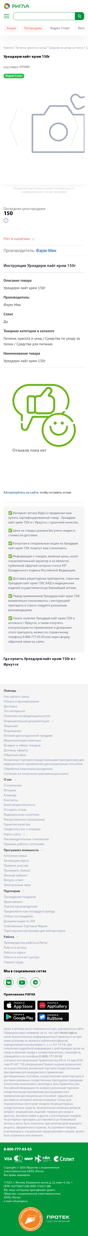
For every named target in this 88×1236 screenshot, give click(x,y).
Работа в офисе (15, 953)
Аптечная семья (15, 856)
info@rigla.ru (20, 1201)
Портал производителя (20, 906)
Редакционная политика (21, 815)
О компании (13, 785)
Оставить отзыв (15, 810)
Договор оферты (16, 750)
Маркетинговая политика (22, 740)
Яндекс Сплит (60, 28)
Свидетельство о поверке (22, 829)
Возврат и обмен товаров (22, 745)
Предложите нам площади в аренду (29, 911)
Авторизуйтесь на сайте (21, 492)
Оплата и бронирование (21, 701)
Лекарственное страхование (24, 820)
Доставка (10, 706)
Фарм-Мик (46, 251)
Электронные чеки (17, 885)
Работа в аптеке (15, 948)
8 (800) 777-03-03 (50, 1056)
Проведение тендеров (20, 897)
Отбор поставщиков (18, 916)
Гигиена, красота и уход (30, 48)
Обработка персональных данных (28, 769)
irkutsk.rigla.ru (68, 1032)
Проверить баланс (17, 870)
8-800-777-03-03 (18, 1149)
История (10, 790)
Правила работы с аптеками (24, 844)
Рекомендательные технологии (26, 839)
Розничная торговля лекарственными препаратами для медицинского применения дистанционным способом (44, 762)
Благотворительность (19, 805)
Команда (10, 795)
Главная (8, 48)
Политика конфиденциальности (27, 716)
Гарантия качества (17, 824)
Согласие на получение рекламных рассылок (36, 774)
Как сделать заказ (16, 697)
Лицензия (11, 726)
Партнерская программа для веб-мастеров (34, 931)
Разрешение (12, 731)
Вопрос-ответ (13, 880)
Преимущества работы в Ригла (25, 943)
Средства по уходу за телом (65, 48)
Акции (11, 28)
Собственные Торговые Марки (25, 926)
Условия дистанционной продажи (28, 736)
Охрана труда (13, 962)
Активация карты (16, 861)
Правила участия (16, 866)
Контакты (11, 800)
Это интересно (14, 711)
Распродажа (33, 28)
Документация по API (19, 921)
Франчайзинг (13, 902)
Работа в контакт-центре (21, 957)
